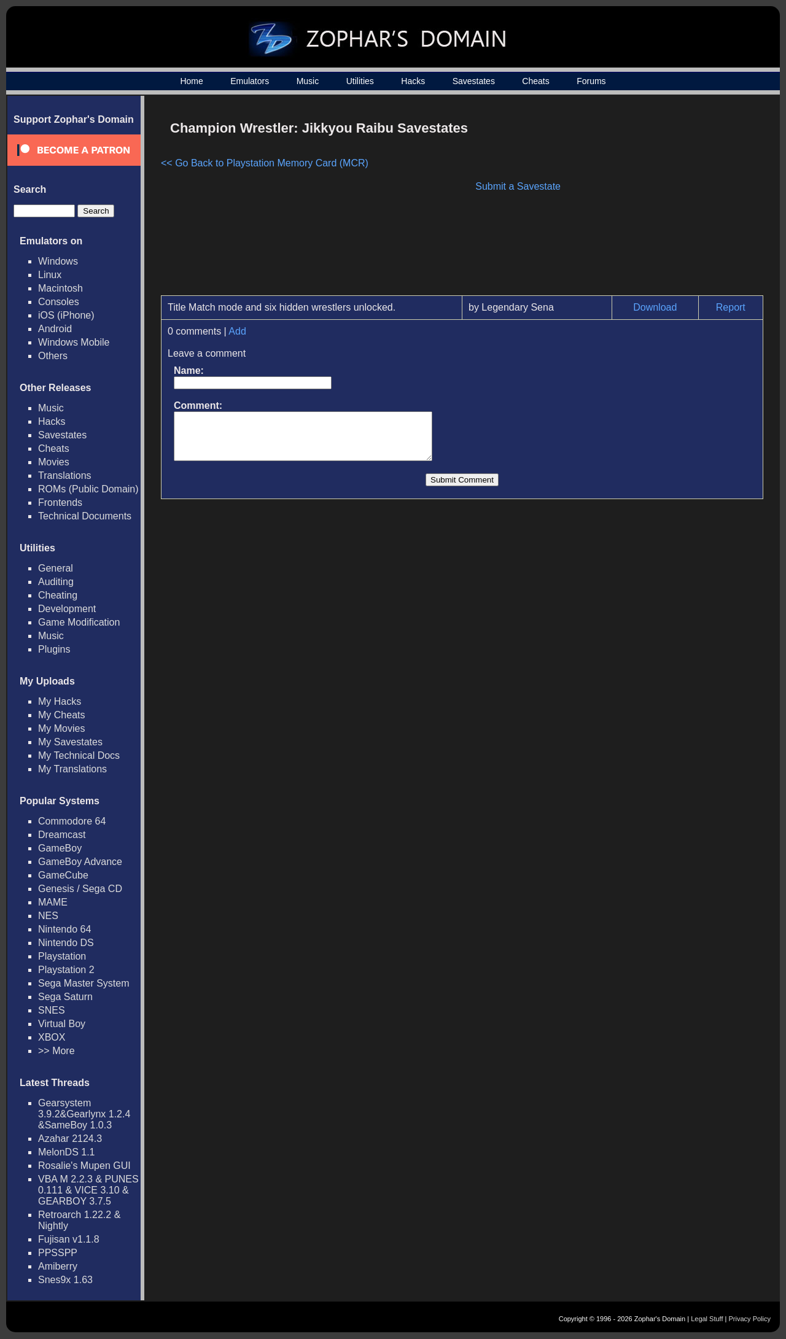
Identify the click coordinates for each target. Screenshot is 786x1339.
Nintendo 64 (64, 929)
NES (48, 915)
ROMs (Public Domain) (88, 489)
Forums (591, 81)
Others (53, 356)
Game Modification (79, 622)
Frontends (60, 502)
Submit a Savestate (518, 186)
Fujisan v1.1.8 (68, 1239)
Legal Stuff (707, 1318)
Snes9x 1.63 (65, 1280)
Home (191, 81)
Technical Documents (84, 516)
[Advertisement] (659, 200)
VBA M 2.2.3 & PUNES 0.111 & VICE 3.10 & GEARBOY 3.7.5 (88, 1190)
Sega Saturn (65, 997)
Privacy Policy (750, 1318)
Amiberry (57, 1266)
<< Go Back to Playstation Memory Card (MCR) (264, 163)
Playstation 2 (66, 969)
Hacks (413, 81)
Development (67, 609)
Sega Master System (84, 983)
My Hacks (59, 701)
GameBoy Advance (80, 861)
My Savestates (70, 742)
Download (655, 307)
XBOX (51, 1037)
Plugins (54, 649)
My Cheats (61, 715)
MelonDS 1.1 (66, 1152)
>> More (56, 1051)
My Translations (72, 769)
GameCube (63, 875)
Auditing (56, 581)
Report (730, 307)
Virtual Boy (61, 1024)
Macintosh (60, 288)
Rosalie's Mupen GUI (84, 1165)
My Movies (61, 728)
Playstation (62, 956)
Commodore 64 (72, 821)
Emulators (249, 81)
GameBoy (60, 848)
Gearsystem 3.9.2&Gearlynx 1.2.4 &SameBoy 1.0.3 (84, 1114)
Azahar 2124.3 (70, 1138)
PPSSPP (57, 1253)
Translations (64, 475)
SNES (51, 1010)
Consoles (58, 302)
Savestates (474, 81)
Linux (49, 275)
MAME (53, 902)
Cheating (57, 595)
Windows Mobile (73, 342)
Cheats (535, 81)
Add (237, 331)
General (55, 568)
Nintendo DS (66, 942)
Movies (53, 462)
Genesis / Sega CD (80, 888)
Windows (58, 261)
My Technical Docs (79, 755)
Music (308, 81)
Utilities (360, 81)
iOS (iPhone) (66, 315)
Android (55, 329)
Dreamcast (61, 834)
